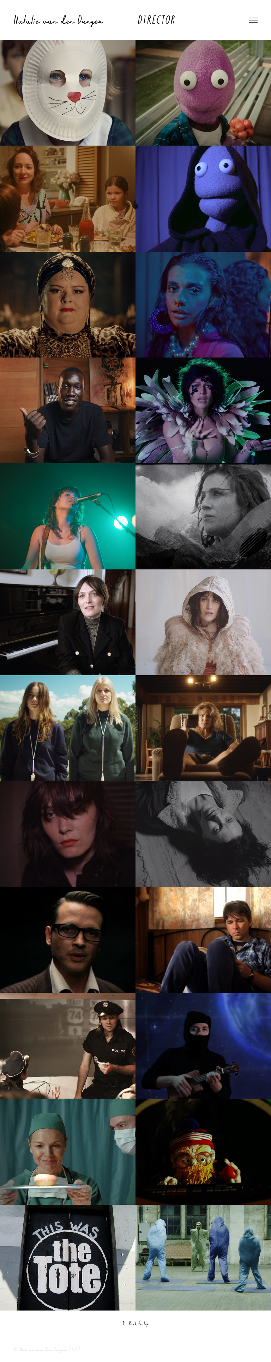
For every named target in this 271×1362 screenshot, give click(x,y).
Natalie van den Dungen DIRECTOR (94, 19)
